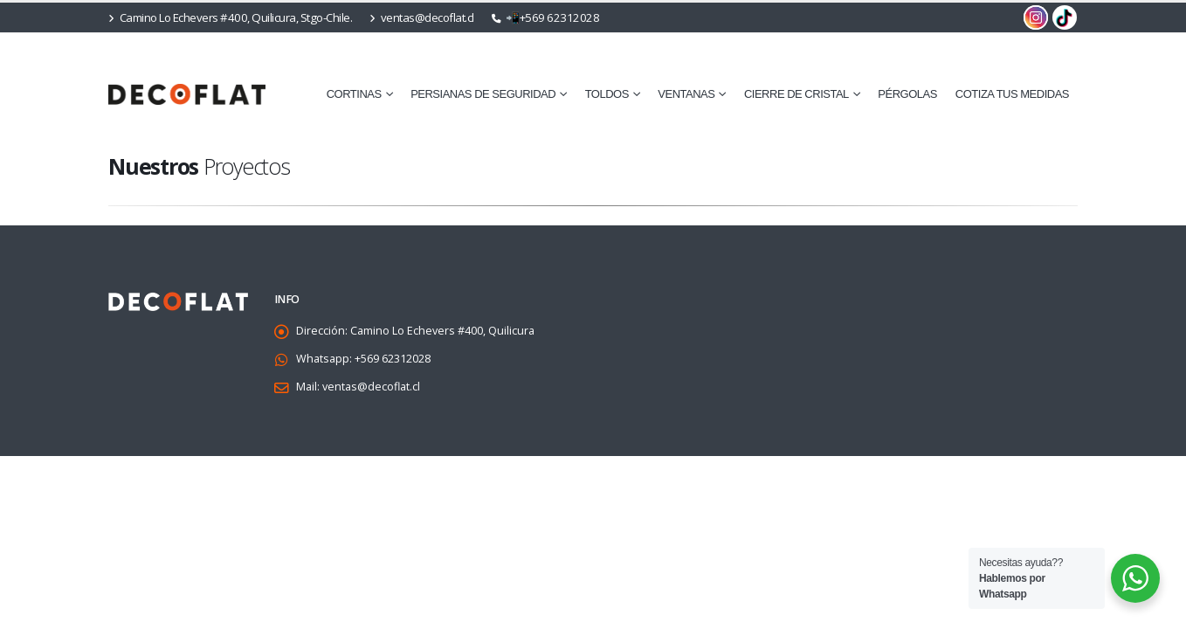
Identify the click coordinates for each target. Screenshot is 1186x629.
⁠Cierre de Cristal (796, 93)
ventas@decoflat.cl (421, 17)
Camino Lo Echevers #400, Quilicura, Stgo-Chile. (230, 17)
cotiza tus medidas (1012, 93)
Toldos (607, 93)
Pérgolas (907, 93)
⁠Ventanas (686, 93)
